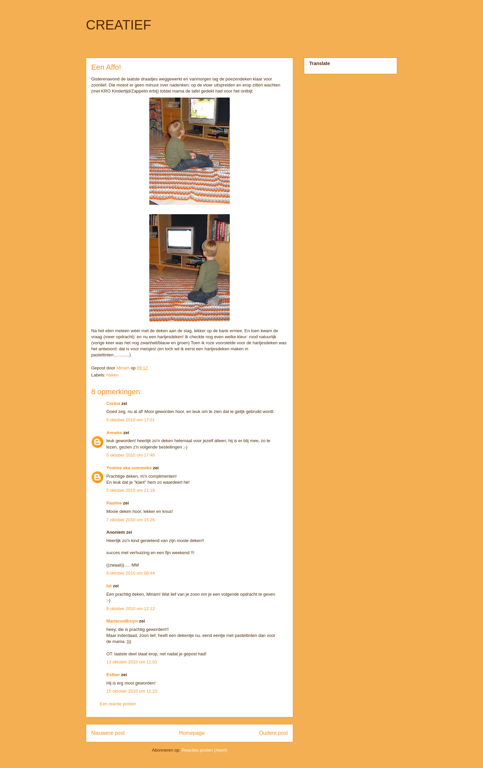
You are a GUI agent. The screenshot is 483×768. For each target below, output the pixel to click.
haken (112, 374)
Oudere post (273, 733)
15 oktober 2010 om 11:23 (131, 691)
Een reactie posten (118, 703)
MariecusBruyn (122, 621)
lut (109, 585)
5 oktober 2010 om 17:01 (130, 419)
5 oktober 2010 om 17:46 (130, 455)
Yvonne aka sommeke (129, 467)
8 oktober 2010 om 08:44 (130, 573)
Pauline (114, 503)
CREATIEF (118, 24)
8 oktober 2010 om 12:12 (130, 608)
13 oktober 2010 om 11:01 (131, 661)
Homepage (192, 733)
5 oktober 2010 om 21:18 (130, 490)
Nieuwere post (108, 733)
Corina (113, 403)
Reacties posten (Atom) (204, 750)
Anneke (114, 432)
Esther (113, 674)
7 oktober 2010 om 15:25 (130, 519)
